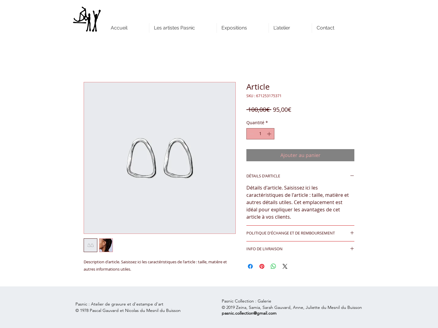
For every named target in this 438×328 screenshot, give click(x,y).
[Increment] (269, 133)
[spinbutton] (260, 133)
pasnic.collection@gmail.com (249, 313)
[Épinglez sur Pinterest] (262, 266)
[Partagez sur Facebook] (250, 266)
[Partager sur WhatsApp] (273, 266)
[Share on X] (285, 266)
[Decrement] (251, 133)
